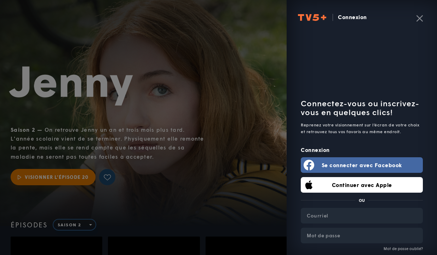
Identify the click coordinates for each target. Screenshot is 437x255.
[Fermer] (419, 18)
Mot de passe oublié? (403, 248)
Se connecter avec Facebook (362, 165)
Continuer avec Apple (362, 185)
